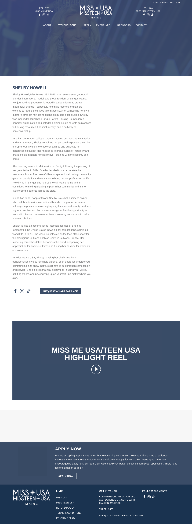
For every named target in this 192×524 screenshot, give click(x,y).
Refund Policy (65, 507)
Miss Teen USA (65, 502)
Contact (142, 25)
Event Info (104, 25)
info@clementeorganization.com (121, 515)
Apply (87, 25)
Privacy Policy (65, 518)
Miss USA (61, 497)
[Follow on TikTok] (48, 15)
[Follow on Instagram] (44, 15)
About (48, 25)
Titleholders (68, 25)
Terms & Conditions (68, 513)
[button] (96, 369)
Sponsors (124, 25)
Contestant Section (166, 2)
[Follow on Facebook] (39, 15)
